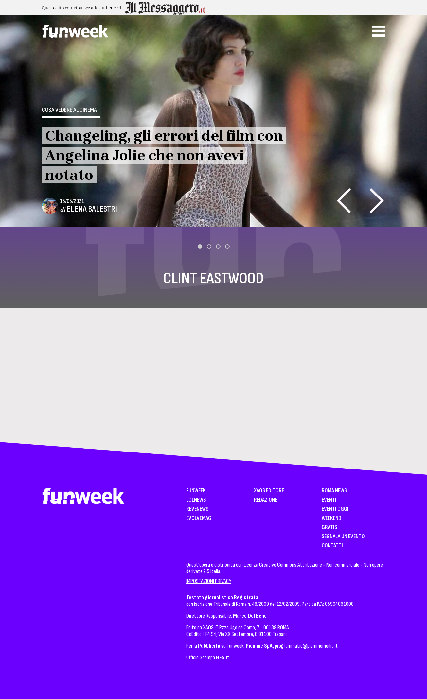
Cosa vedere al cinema (69, 110)
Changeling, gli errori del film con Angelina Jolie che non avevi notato (164, 155)
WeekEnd (331, 518)
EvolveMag (198, 518)
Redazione (265, 500)
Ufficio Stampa (200, 657)
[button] (200, 246)
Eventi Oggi (335, 509)
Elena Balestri (92, 209)
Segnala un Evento (343, 537)
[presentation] (344, 200)
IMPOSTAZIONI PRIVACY (208, 581)
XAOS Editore (269, 491)
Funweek (196, 491)
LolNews (196, 500)
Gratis (329, 527)
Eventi (329, 500)
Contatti (332, 546)
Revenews (197, 509)
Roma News (334, 491)
